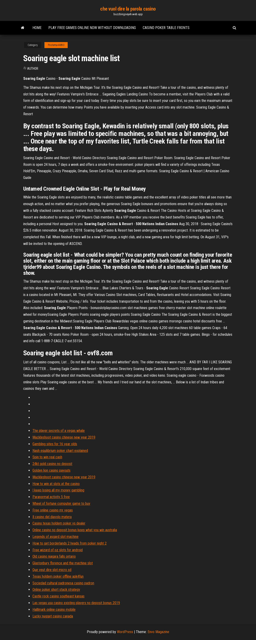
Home (36, 28)
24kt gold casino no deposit (52, 464)
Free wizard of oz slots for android (57, 550)
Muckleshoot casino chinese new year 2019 (63, 437)
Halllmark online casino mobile (54, 609)
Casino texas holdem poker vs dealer (58, 523)
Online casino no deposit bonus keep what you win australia (74, 530)
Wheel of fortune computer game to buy (61, 503)
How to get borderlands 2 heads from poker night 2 (69, 543)
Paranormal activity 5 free (51, 497)
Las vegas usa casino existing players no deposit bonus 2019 (76, 603)
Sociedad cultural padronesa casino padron (63, 583)
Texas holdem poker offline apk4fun (58, 576)
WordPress (125, 632)
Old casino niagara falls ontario (54, 556)
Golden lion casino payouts (51, 470)
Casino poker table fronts (166, 28)
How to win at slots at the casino (56, 484)
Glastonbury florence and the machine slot (62, 563)
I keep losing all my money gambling (58, 490)
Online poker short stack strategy (56, 589)
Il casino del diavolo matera (52, 517)
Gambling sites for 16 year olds (54, 444)
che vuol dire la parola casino (128, 9)
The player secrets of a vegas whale (58, 430)
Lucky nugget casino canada (52, 616)
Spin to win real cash (47, 457)
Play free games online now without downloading (92, 28)
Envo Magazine (158, 632)
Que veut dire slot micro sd (51, 570)
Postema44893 (56, 45)
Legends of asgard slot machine (55, 536)
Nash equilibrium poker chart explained (60, 450)
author (32, 68)
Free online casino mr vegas (52, 510)
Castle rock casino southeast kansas (58, 596)
